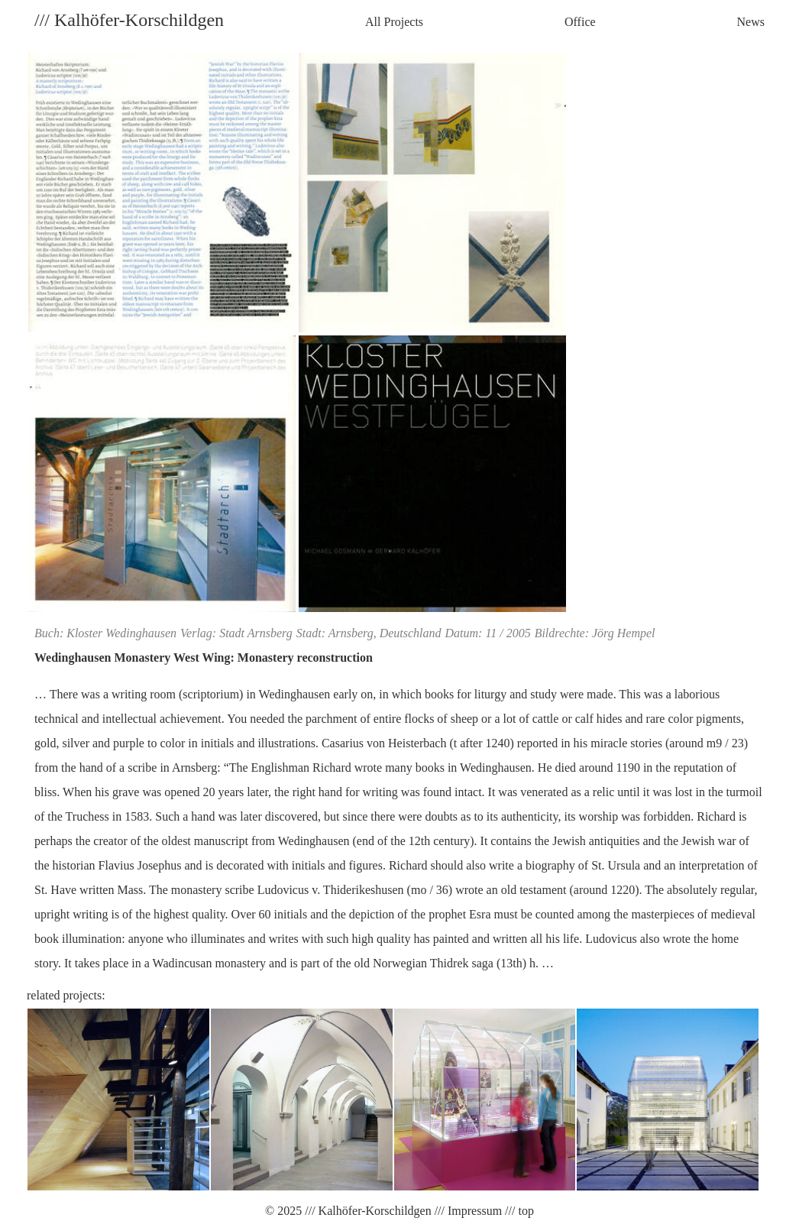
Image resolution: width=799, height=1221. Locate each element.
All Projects (394, 21)
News (751, 21)
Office (580, 21)
